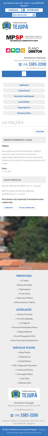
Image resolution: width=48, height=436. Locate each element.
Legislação (24, 85)
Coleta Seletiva (24, 361)
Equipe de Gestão (24, 285)
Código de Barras (24, 331)
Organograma (24, 107)
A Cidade (24, 280)
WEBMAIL (13, 10)
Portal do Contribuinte (24, 96)
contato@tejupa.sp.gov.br (36, 68)
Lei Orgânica (24, 323)
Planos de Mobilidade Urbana (24, 327)
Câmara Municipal (24, 314)
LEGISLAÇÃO (24, 309)
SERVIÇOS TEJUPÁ (24, 347)
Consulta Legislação (24, 318)
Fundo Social (24, 90)
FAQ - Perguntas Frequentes (24, 365)
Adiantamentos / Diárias (24, 302)
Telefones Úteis (24, 113)
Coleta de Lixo (24, 357)
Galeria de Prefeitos (24, 298)
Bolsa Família (24, 352)
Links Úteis (24, 378)
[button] (32, 10)
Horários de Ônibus (24, 370)
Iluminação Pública (24, 374)
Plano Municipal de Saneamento (24, 340)
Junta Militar (24, 102)
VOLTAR (40, 131)
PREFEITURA (24, 275)
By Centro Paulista (33, 432)
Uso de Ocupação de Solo (24, 336)
